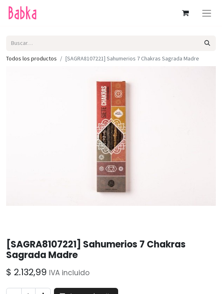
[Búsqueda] (207, 43)
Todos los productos (31, 58)
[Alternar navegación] (206, 12)
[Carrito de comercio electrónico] (185, 13)
